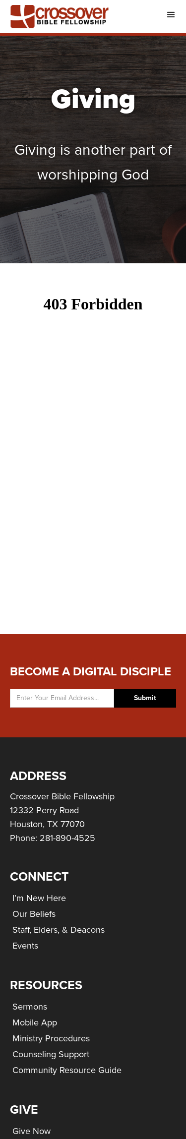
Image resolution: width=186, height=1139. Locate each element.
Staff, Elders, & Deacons (58, 929)
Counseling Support (50, 1054)
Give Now (31, 1131)
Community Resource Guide (67, 1070)
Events (25, 945)
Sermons (29, 1006)
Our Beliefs (34, 913)
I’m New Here (39, 898)
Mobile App (34, 1022)
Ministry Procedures (51, 1038)
